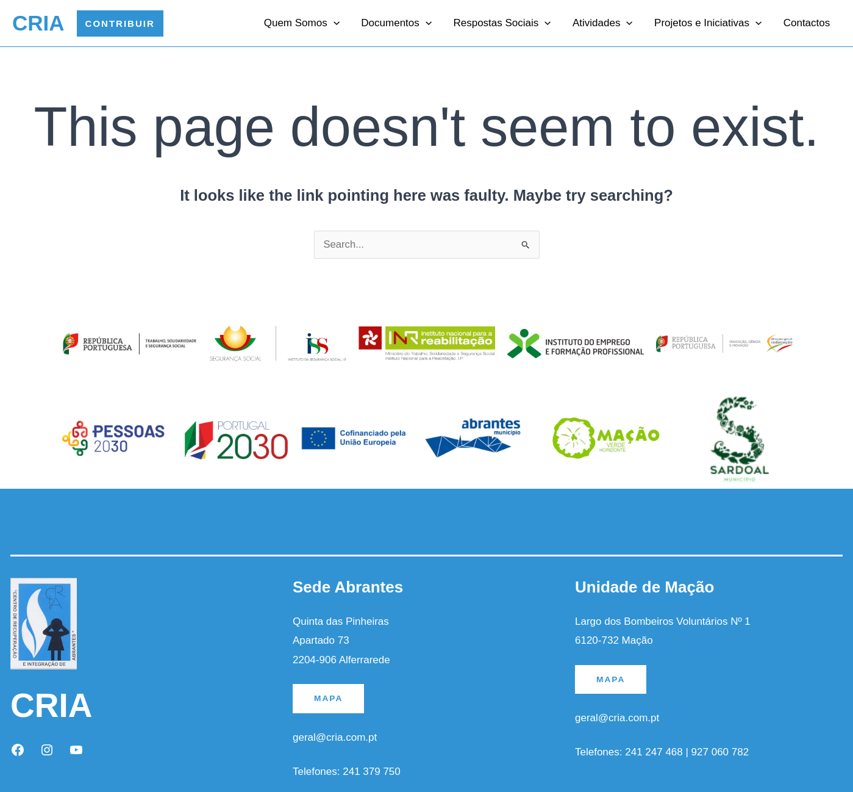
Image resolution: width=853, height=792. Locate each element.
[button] (120, 23)
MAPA (328, 699)
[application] (338, 23)
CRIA (38, 23)
